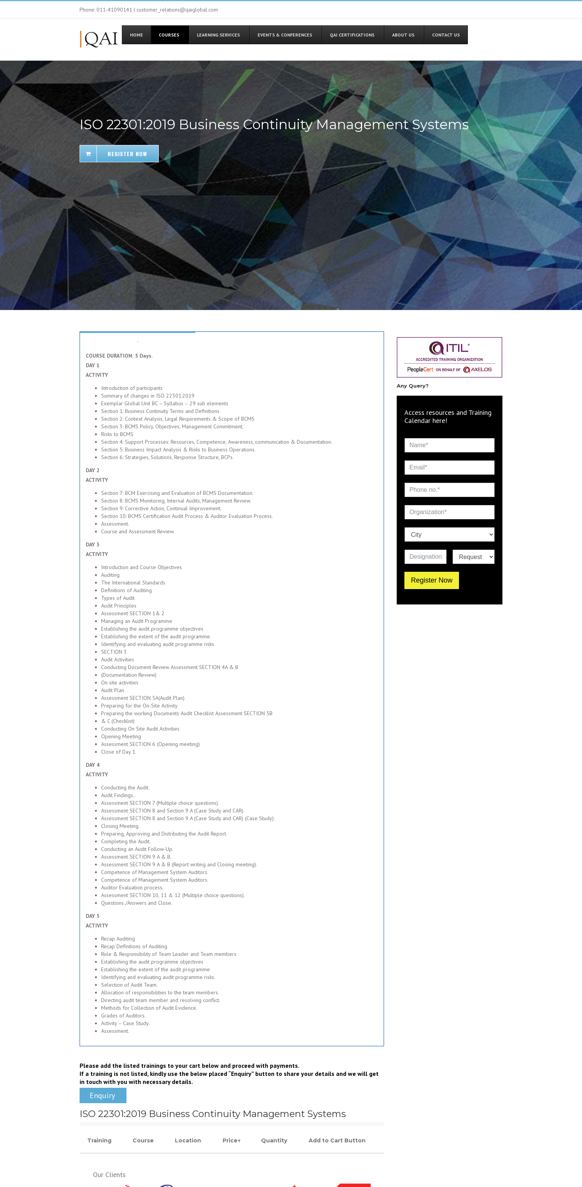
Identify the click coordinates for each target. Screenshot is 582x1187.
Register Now (431, 580)
